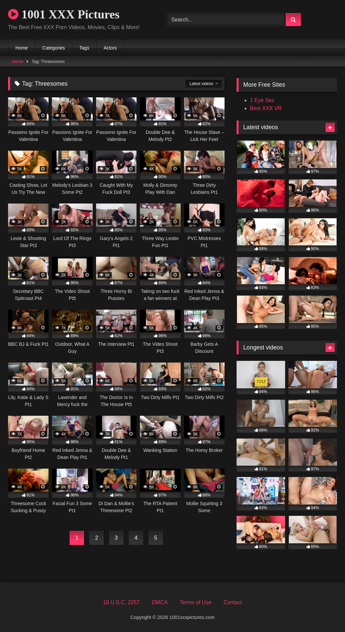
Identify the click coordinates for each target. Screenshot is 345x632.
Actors (110, 48)
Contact (233, 602)
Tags (84, 48)
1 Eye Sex (262, 100)
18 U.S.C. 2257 (121, 602)
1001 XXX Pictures (63, 14)
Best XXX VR (266, 108)
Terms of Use (195, 602)
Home (21, 48)
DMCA (160, 602)
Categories (53, 48)
